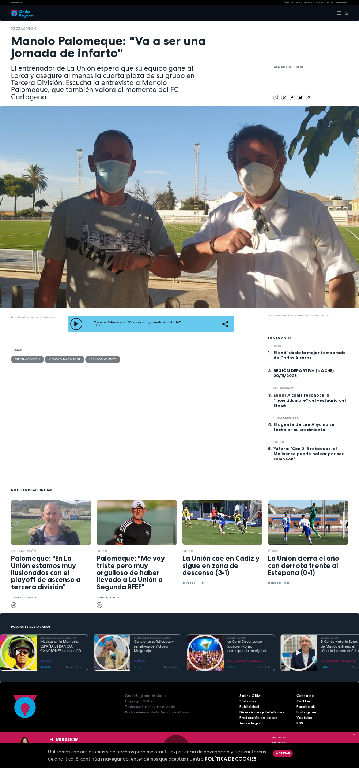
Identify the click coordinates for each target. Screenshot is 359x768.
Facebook (305, 706)
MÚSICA (45, 661)
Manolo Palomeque (64, 359)
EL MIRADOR (236, 637)
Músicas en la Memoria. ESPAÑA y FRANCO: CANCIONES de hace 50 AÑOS (60, 646)
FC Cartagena (283, 388)
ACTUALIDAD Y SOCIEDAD (244, 661)
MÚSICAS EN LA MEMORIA (58, 637)
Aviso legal (250, 723)
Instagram (306, 712)
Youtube (304, 717)
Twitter (303, 701)
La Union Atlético (102, 359)
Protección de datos (258, 717)
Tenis (277, 346)
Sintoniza (248, 701)
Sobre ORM (250, 695)
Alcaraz (309, 2)
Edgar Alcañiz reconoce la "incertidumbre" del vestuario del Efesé (309, 400)
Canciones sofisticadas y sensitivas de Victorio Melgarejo (154, 646)
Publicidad (249, 706)
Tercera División (23, 28)
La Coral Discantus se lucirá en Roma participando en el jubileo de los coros (248, 646)
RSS (299, 723)
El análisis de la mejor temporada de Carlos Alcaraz (309, 355)
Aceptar (283, 753)
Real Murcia (322, 2)
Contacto (305, 695)
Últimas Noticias (293, 2)
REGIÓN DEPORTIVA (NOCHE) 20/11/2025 (303, 373)
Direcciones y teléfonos (261, 712)
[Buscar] (345, 13)
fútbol (278, 442)
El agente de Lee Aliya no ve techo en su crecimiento (304, 427)
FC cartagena (339, 2)
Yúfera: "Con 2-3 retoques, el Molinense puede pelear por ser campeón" (308, 453)
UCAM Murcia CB (286, 418)
